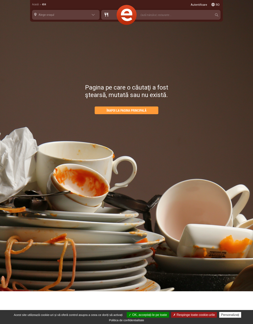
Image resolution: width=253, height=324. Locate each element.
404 (44, 4)
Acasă (35, 4)
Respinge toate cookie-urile (194, 315)
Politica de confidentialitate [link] (126, 320)
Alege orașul (46, 14)
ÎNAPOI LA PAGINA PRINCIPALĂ (126, 110)
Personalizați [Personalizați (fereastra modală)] (230, 315)
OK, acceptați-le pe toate (148, 315)
